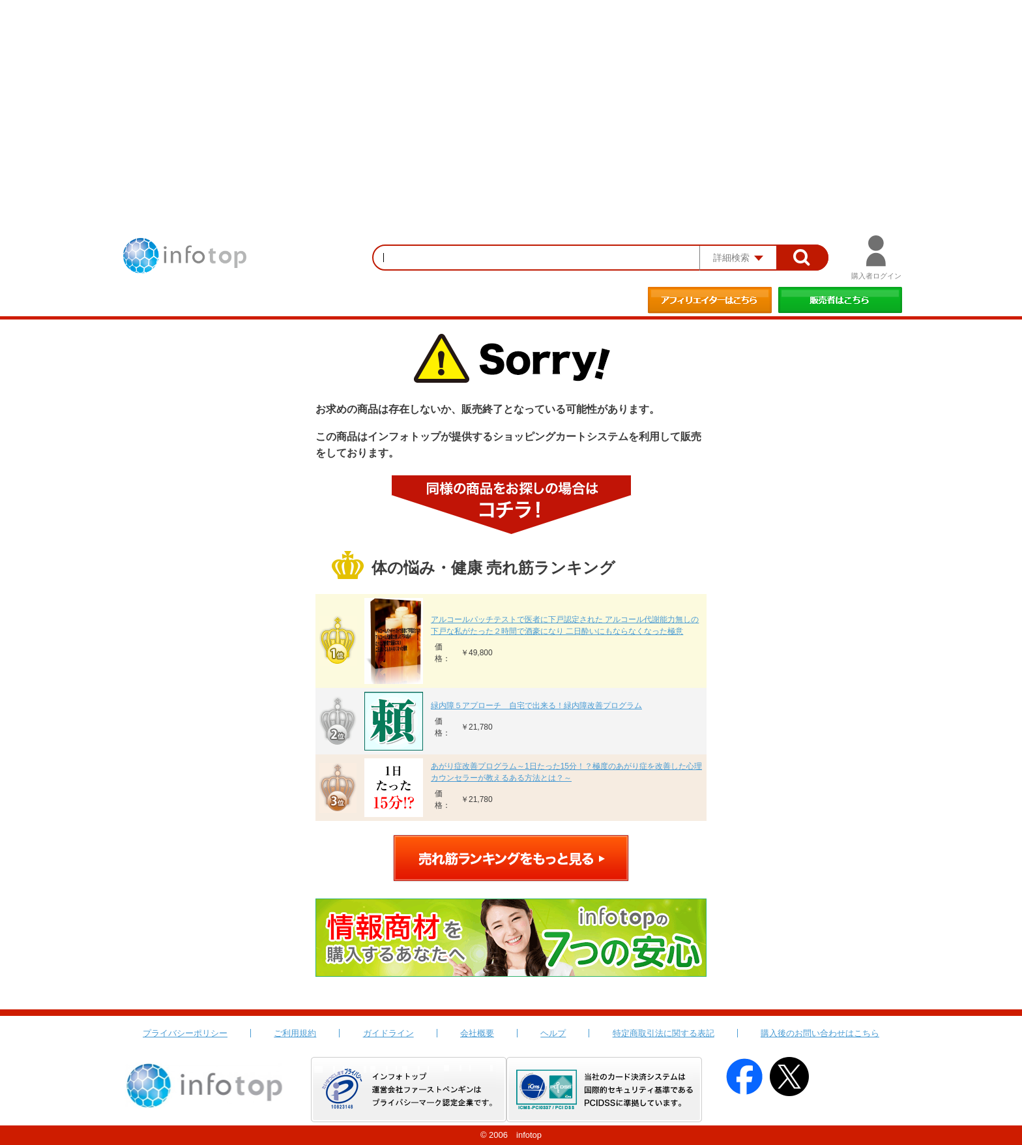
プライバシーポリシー (185, 1033)
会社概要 (477, 1033)
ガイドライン (388, 1033)
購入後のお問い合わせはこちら (820, 1033)
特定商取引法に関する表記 (663, 1033)
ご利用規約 (295, 1033)
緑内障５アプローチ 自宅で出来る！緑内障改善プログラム (536, 705)
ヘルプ (553, 1033)
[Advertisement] (511, 98)
